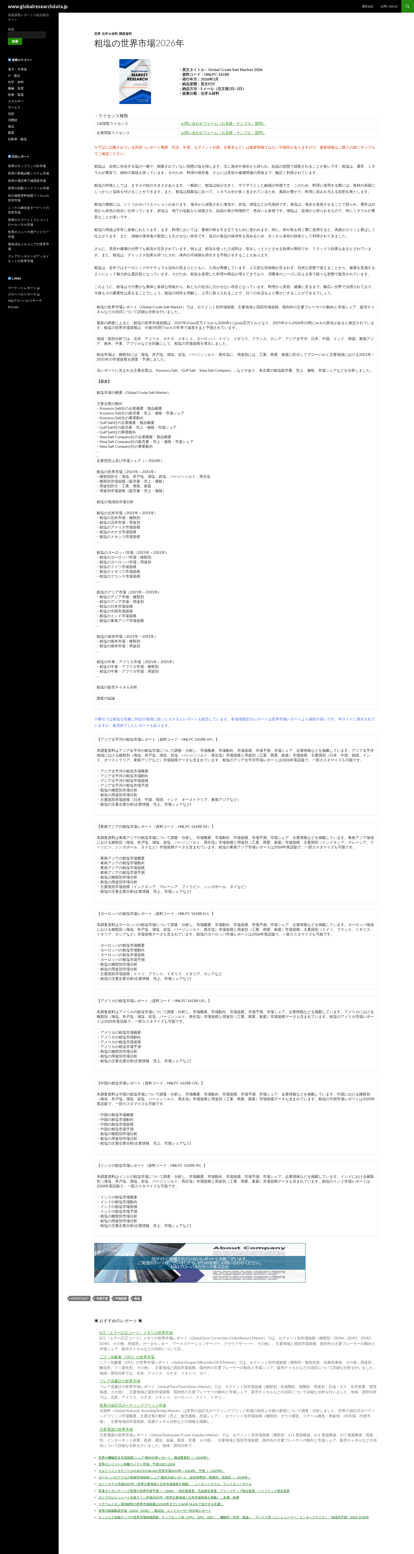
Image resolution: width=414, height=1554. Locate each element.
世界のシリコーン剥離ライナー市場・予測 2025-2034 (136, 1464)
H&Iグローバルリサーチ (25, 301)
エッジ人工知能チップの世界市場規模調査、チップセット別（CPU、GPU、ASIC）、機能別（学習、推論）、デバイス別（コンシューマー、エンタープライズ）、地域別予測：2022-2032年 (233, 1517)
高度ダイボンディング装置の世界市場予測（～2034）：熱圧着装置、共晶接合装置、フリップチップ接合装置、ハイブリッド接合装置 (194, 1491)
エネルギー (16, 101)
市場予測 (102, 1298)
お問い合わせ (389, 6)
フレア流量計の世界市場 (120, 1381)
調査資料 (125, 34)
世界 (97, 34)
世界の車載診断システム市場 (28, 173)
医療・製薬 (16, 95)
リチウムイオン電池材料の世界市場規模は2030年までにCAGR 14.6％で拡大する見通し (160, 1504)
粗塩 (137, 1298)
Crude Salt (80, 1298)
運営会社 (368, 6)
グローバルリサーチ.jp (24, 294)
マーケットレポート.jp (24, 288)
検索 (11, 29)
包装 (11, 114)
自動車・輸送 (17, 139)
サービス (14, 107)
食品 (11, 126)
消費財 (12, 120)
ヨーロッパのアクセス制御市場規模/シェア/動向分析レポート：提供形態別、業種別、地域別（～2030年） (174, 1477)
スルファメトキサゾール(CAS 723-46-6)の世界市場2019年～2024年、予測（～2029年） (161, 1471)
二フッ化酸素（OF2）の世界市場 (127, 1357)
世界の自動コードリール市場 (28, 188)
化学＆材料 (110, 34)
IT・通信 (14, 76)
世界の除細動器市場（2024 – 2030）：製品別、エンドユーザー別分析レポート (154, 1511)
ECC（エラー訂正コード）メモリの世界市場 (136, 1333)
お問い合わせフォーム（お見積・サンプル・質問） (223, 123)
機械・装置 (16, 88)
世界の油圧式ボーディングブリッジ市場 (133, 1405)
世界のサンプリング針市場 (27, 166)
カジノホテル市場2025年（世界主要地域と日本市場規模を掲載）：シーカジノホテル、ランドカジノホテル (175, 1484)
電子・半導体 (17, 69)
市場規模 (121, 1298)
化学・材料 (16, 82)
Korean (13, 307)
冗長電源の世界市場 (116, 1429)
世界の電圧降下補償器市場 (27, 181)
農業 (11, 133)
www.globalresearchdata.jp (38, 6)
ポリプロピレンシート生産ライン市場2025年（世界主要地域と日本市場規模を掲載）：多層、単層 (168, 1497)
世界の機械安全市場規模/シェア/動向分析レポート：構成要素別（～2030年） (154, 1457)
